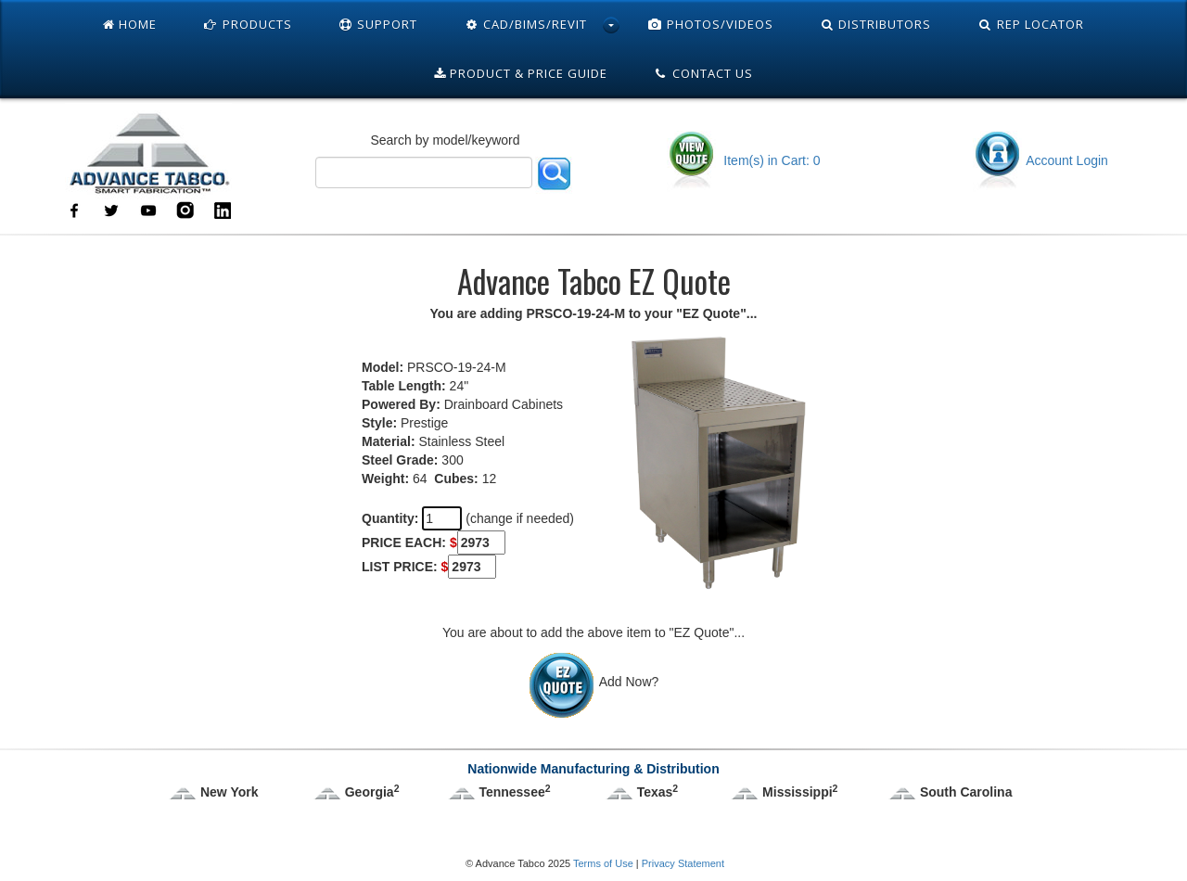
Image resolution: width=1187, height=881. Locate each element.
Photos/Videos (710, 24)
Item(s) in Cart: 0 (743, 160)
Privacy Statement (683, 863)
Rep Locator (1030, 24)
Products (247, 24)
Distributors (876, 24)
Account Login (1040, 160)
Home (130, 24)
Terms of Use (603, 863)
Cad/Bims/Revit (525, 24)
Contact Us (704, 73)
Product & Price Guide (520, 73)
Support (378, 24)
